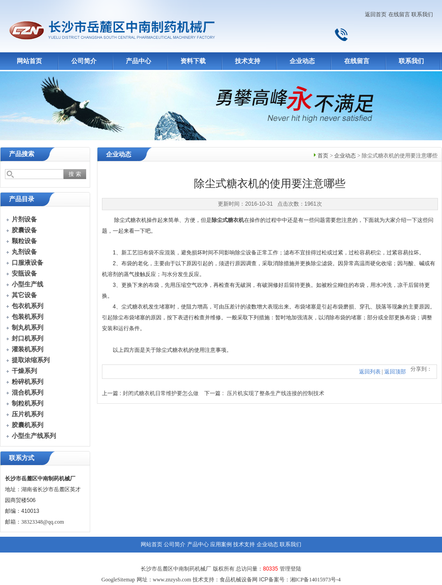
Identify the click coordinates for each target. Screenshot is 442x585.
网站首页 (29, 61)
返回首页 (376, 14)
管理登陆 (290, 569)
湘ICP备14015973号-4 (315, 579)
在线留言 (399, 14)
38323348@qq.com (42, 522)
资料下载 (193, 61)
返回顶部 (395, 372)
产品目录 (21, 199)
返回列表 (370, 372)
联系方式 (21, 458)
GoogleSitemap (118, 579)
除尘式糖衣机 (228, 220)
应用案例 (221, 544)
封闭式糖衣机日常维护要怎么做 (160, 393)
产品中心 (138, 61)
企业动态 (302, 61)
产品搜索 (21, 154)
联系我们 (422, 14)
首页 (323, 155)
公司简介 (84, 61)
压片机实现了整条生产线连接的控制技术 (275, 393)
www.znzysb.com (172, 579)
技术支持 (247, 61)
